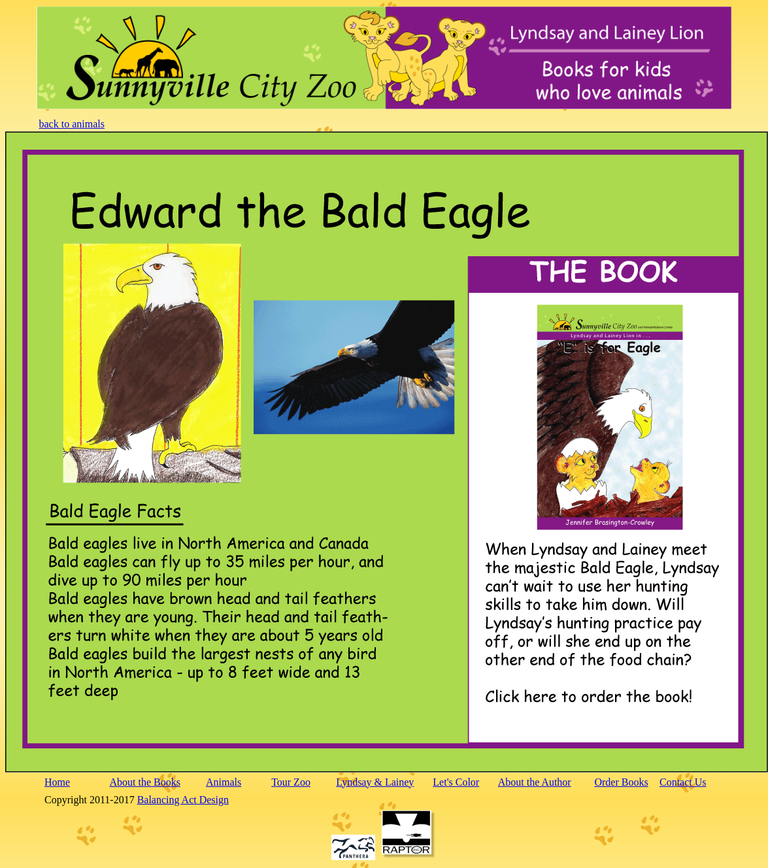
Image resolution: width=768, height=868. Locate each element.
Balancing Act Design (183, 799)
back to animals (72, 123)
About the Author (534, 782)
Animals (223, 782)
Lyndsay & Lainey (375, 782)
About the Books (145, 782)
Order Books (621, 782)
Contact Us (683, 782)
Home (57, 782)
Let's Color (456, 782)
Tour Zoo (290, 782)
